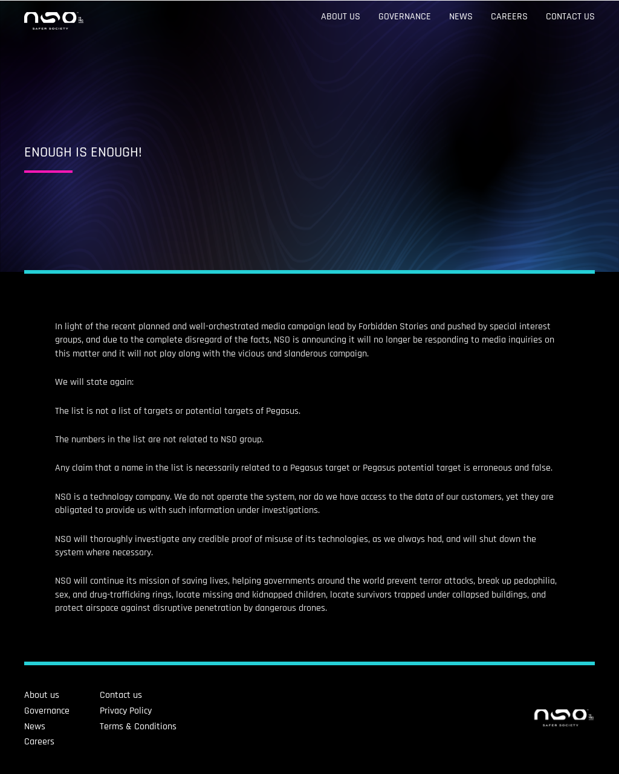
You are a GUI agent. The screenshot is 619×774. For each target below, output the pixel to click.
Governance (404, 16)
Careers (509, 16)
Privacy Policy (73, 711)
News (461, 16)
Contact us (570, 16)
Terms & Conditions (85, 726)
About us (340, 16)
